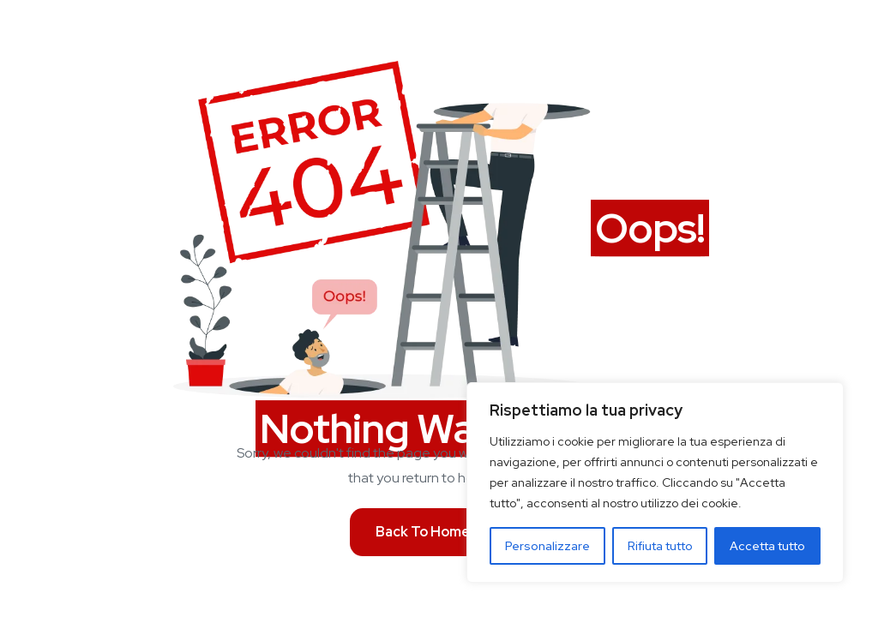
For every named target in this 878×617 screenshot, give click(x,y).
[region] (655, 482)
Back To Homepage (439, 532)
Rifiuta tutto (660, 546)
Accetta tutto (767, 546)
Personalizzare (547, 546)
